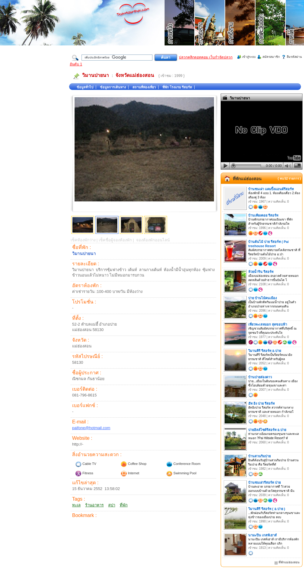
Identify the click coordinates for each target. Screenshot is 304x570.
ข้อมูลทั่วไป (85, 87)
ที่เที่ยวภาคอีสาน (240, 30)
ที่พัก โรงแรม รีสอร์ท (177, 87)
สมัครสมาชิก (271, 56)
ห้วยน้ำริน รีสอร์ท (260, 271)
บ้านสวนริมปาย (259, 456)
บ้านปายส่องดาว (260, 377)
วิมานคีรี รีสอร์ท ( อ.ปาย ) (266, 509)
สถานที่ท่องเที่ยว (144, 87)
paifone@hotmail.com (91, 428)
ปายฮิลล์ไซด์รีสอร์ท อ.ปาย (267, 430)
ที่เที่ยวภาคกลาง (210, 30)
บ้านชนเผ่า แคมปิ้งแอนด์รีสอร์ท (271, 189)
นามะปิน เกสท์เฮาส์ (262, 535)
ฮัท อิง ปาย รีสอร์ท (261, 403)
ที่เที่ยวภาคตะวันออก (271, 30)
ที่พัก (124, 505)
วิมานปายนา (95, 75)
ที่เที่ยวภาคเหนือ (180, 30)
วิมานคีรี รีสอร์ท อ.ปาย (264, 351)
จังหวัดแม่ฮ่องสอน (134, 75)
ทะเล (76, 505)
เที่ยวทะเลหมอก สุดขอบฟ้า (267, 324)
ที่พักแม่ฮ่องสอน (247, 178)
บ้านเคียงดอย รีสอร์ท (263, 215)
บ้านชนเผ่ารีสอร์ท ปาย (264, 482)
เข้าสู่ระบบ (249, 56)
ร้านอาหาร (94, 505)
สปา (111, 505)
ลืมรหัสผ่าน (294, 56)
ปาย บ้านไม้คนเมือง (262, 298)
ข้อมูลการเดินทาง (113, 87)
